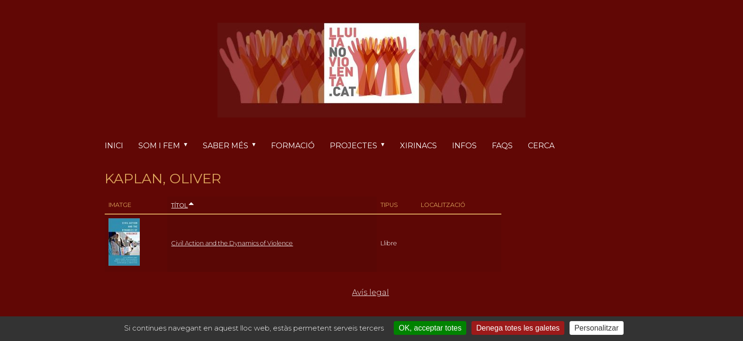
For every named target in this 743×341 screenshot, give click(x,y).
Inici (114, 145)
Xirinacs (418, 145)
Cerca (541, 145)
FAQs (502, 145)
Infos (464, 145)
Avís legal (370, 292)
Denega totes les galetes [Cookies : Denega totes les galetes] (518, 328)
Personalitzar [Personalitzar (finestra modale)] (596, 328)
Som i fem (166, 146)
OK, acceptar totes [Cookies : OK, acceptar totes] (430, 328)
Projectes (361, 146)
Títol (183, 205)
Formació (293, 145)
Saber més (233, 146)
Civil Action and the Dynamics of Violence (232, 243)
